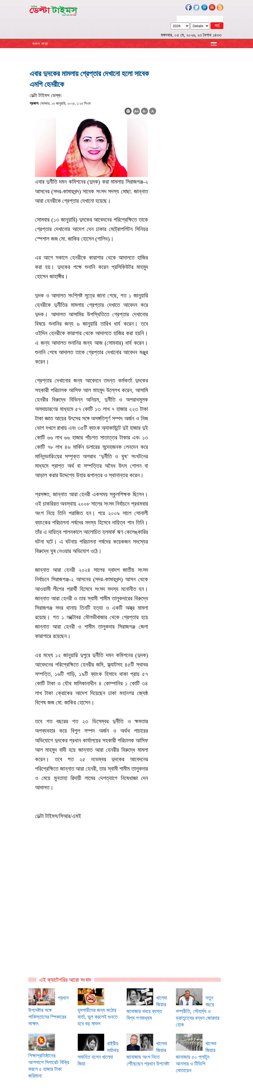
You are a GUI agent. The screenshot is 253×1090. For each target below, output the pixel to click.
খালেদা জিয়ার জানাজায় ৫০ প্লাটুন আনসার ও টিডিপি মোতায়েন (196, 1057)
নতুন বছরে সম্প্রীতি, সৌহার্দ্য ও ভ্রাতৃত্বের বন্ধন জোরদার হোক (197, 1011)
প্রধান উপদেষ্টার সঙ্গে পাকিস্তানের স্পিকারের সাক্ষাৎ (48, 1011)
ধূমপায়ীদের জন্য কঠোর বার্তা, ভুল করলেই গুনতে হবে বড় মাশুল (98, 1017)
